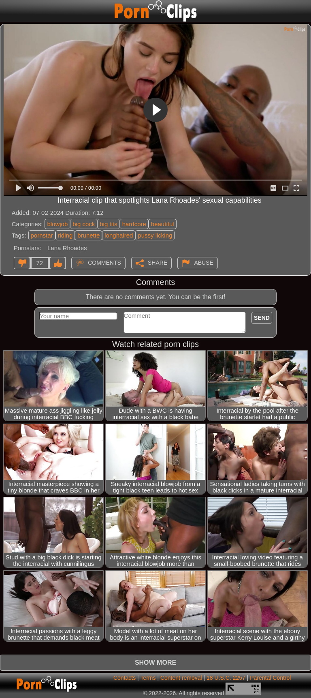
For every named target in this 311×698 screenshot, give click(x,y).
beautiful (162, 224)
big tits (108, 224)
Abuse (203, 262)
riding (65, 235)
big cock (83, 224)
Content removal (181, 677)
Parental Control (270, 677)
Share (157, 262)
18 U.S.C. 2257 (226, 677)
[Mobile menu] (7, 10)
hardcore (134, 224)
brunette (88, 235)
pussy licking (155, 235)
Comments (104, 262)
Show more (155, 662)
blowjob (57, 224)
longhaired (118, 235)
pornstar (42, 235)
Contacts (124, 677)
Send (262, 318)
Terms (148, 677)
